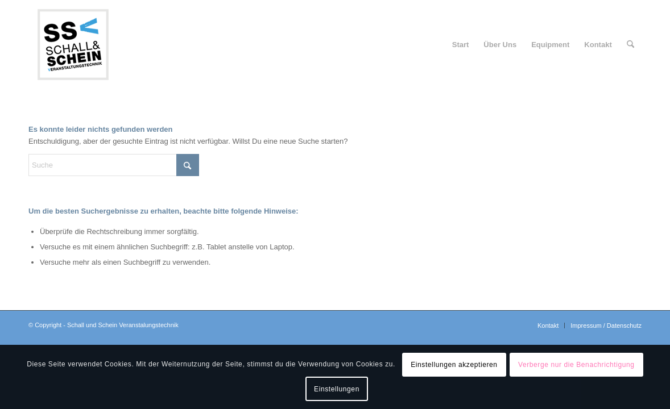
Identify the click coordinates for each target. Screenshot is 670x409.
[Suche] (630, 45)
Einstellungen (336, 389)
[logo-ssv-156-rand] (72, 45)
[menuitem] (461, 45)
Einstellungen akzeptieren (454, 365)
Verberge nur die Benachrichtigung (576, 365)
